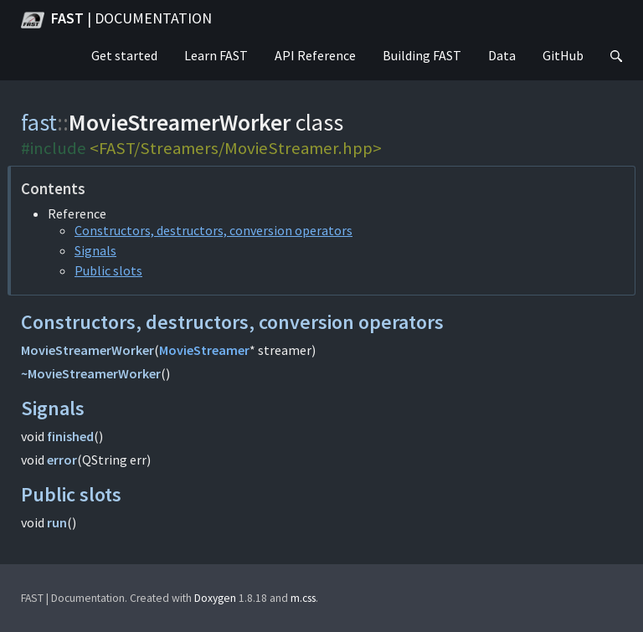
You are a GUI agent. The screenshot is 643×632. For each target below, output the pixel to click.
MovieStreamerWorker (87, 350)
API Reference (315, 55)
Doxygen (215, 598)
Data (502, 55)
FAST (116, 20)
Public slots (108, 270)
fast (39, 122)
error (62, 459)
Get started (124, 55)
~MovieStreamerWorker (91, 373)
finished (70, 436)
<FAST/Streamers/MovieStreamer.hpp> (236, 148)
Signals (95, 250)
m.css (303, 598)
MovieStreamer (204, 350)
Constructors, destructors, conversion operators (213, 230)
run (57, 522)
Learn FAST (216, 55)
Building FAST (422, 55)
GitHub (563, 55)
